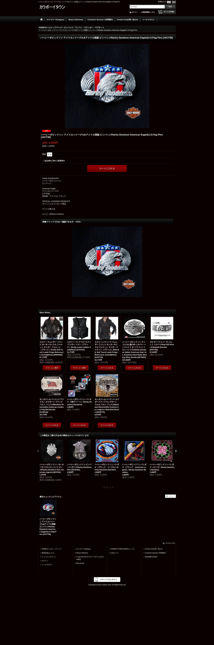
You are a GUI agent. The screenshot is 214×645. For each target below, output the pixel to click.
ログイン (134, 12)
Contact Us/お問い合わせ (154, 549)
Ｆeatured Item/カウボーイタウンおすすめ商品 (90, 558)
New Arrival (80, 563)
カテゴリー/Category (83, 549)
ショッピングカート (49, 557)
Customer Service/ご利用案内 (155, 553)
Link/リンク (115, 553)
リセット (171, 496)
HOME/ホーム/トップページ (51, 549)
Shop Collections (82, 553)
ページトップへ (170, 543)
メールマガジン (47, 564)
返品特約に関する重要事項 (54, 161)
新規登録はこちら (148, 12)
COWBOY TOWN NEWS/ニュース (123, 549)
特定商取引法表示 (151, 557)
